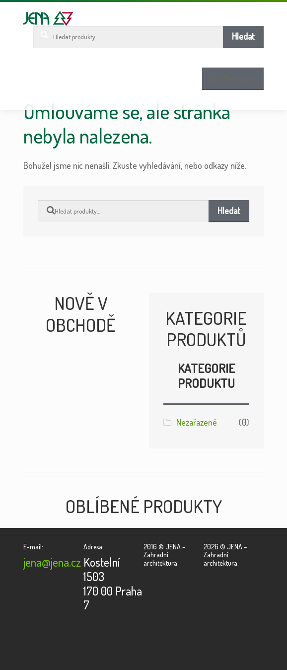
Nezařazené (196, 422)
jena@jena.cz (52, 562)
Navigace (239, 78)
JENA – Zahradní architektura (48, 18)
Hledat (243, 36)
